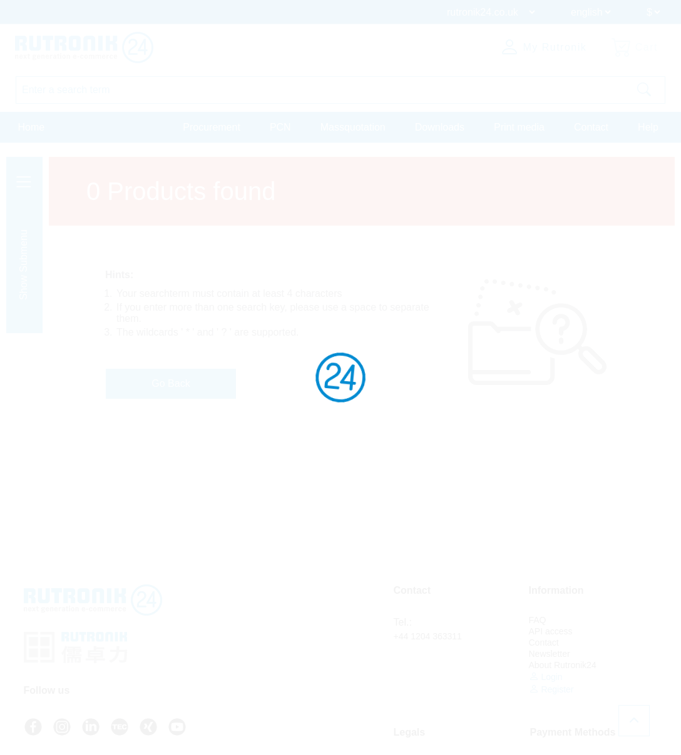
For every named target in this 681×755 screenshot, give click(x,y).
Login (546, 676)
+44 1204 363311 (428, 636)
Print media (519, 127)
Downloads (439, 127)
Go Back (170, 383)
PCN (280, 127)
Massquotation (353, 127)
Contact (591, 127)
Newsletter (549, 654)
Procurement (211, 127)
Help (648, 127)
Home (31, 127)
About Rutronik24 (563, 665)
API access (551, 631)
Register (551, 689)
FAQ (537, 620)
